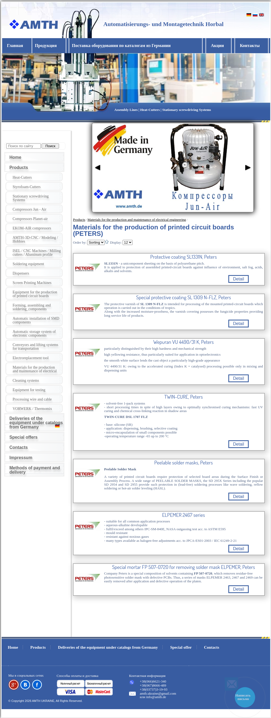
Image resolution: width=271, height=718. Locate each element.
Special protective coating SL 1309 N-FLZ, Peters (183, 297)
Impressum (20, 457)
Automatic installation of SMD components (36, 320)
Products (18, 167)
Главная (15, 45)
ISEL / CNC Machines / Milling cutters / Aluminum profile (37, 253)
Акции (217, 45)
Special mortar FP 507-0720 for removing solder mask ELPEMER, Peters (183, 567)
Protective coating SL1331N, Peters (183, 256)
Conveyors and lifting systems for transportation (35, 347)
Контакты (250, 45)
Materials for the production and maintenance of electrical (35, 369)
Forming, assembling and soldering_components (32, 307)
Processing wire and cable (32, 399)
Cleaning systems (26, 380)
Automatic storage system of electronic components (34, 333)
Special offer (181, 647)
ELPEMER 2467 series (183, 515)
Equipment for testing (29, 390)
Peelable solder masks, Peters (183, 462)
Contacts (18, 447)
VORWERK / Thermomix (32, 409)
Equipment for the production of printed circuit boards (35, 294)
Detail (238, 279)
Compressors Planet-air (30, 219)
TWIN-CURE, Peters (183, 396)
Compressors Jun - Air (29, 209)
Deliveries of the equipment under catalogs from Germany (36, 422)
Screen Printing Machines (32, 283)
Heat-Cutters (22, 177)
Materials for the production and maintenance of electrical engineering (136, 220)
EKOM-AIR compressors (32, 228)
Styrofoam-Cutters (27, 187)
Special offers (23, 437)
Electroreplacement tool (31, 358)
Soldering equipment (28, 264)
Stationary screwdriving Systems (31, 198)
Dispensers (21, 273)
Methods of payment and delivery (34, 470)
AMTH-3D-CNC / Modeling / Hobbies (35, 239)
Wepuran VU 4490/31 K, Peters (183, 342)
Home (15, 157)
